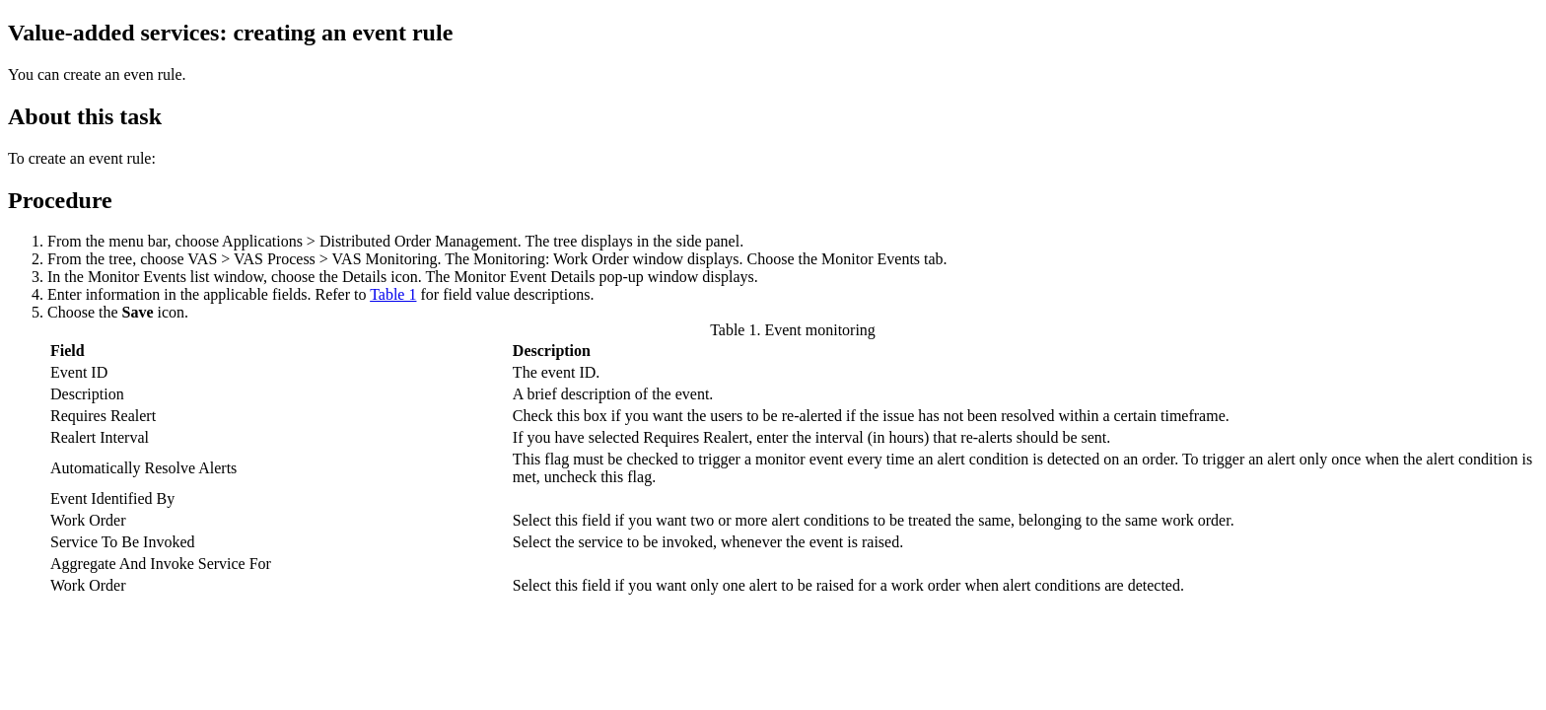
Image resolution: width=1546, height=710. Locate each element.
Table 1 (393, 294)
